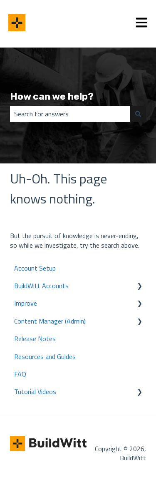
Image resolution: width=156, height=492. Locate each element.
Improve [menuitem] (25, 303)
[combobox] (70, 114)
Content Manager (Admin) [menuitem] (50, 321)
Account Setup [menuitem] (35, 268)
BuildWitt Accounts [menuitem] (41, 286)
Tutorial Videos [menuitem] (35, 392)
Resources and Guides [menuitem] (45, 356)
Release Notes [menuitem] (35, 339)
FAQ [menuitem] (20, 374)
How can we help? (52, 96)
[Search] (138, 114)
